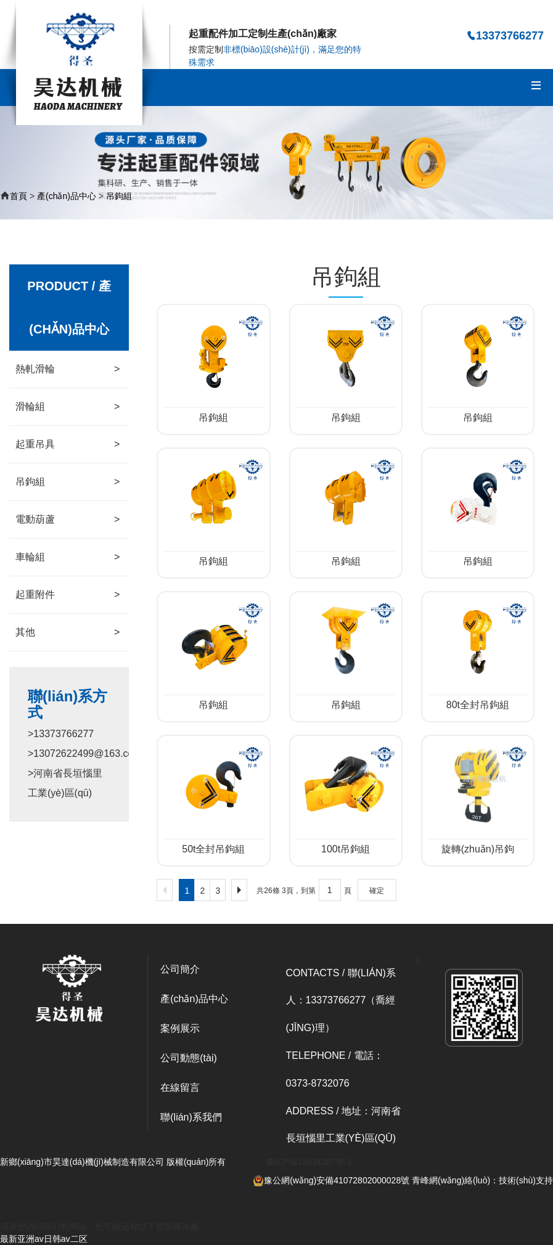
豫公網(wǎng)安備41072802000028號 (331, 1180)
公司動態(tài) (188, 1058)
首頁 (18, 196)
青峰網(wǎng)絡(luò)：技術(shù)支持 (482, 1180)
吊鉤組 (119, 196)
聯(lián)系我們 (191, 1117)
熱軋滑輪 (67, 369)
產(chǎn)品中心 (66, 196)
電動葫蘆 (67, 519)
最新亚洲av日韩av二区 (44, 1239)
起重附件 (67, 594)
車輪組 (67, 557)
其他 (67, 632)
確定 (376, 890)
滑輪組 (67, 406)
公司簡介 (180, 969)
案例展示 (180, 1028)
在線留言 (180, 1087)
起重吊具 (67, 444)
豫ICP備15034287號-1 (309, 1162)
